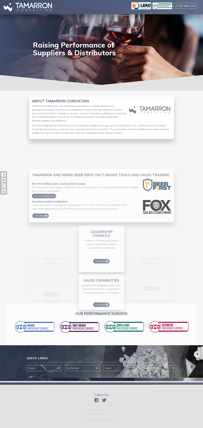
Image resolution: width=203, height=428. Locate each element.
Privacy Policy (95, 405)
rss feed (108, 410)
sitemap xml (98, 410)
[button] (12, 49)
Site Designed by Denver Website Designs (101, 419)
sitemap (88, 410)
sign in (115, 410)
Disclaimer (109, 405)
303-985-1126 (185, 5)
